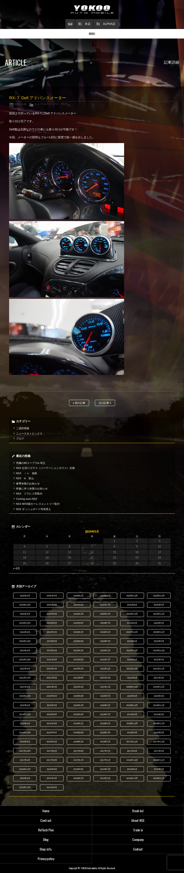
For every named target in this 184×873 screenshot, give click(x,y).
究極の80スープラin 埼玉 (30, 463)
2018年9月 (52, 732)
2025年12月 (132, 596)
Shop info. (46, 848)
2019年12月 (132, 705)
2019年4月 (25, 723)
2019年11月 (159, 705)
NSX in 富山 (25, 478)
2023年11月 (159, 632)
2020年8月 (78, 696)
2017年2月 (78, 760)
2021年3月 (52, 687)
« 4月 (16, 568)
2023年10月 (25, 641)
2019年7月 (105, 714)
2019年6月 (132, 714)
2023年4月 (25, 650)
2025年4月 (25, 614)
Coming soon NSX (26, 498)
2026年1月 (105, 596)
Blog (46, 839)
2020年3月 (52, 705)
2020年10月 (25, 696)
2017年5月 (159, 751)
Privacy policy (46, 858)
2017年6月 (132, 751)
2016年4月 (25, 778)
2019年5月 (159, 714)
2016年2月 (78, 778)
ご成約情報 (22, 428)
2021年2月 (78, 687)
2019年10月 (25, 714)
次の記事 (105, 403)
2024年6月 (132, 623)
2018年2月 (78, 741)
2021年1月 (105, 687)
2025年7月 (105, 605)
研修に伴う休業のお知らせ (32, 488)
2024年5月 (159, 623)
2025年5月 (159, 605)
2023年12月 (132, 632)
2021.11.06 (20, 104)
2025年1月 (105, 614)
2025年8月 (78, 605)
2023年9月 (52, 641)
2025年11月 (159, 596)
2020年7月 (105, 696)
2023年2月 (78, 650)
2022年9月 (52, 659)
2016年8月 (78, 769)
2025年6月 (132, 605)
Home (46, 810)
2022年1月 (105, 668)
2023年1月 (105, 650)
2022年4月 (25, 668)
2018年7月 (105, 732)
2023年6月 (132, 641)
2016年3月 (52, 778)
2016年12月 (132, 760)
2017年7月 (105, 751)
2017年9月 (52, 751)
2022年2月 (78, 668)
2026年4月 (25, 596)
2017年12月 (132, 741)
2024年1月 (105, 632)
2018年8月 (78, 732)
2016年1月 (105, 778)
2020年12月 (132, 687)
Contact (138, 848)
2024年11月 (159, 614)
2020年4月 (25, 705)
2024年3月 (52, 632)
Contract (46, 820)
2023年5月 (159, 641)
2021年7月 (105, 678)
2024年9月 (52, 623)
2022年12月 (132, 650)
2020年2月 (78, 705)
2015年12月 (132, 778)
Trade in (138, 829)
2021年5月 (159, 678)
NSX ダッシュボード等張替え (33, 509)
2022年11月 (159, 650)
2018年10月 (25, 732)
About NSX (137, 820)
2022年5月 (159, 659)
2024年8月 (78, 623)
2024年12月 (132, 614)
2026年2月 (78, 596)
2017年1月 (105, 760)
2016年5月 (159, 769)
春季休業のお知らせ (28, 483)
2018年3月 (52, 741)
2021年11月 (159, 668)
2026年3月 (52, 596)
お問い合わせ (70, 24)
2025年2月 (78, 614)
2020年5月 (159, 696)
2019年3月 (52, 723)
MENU (92, 34)
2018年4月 (25, 741)
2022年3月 (52, 668)
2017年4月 (25, 760)
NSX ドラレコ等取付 (29, 493)
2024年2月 (78, 632)
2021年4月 (25, 687)
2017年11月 (159, 741)
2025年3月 (52, 614)
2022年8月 (78, 659)
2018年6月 (132, 732)
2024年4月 (25, 632)
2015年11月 (159, 778)
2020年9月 (52, 696)
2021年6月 (132, 678)
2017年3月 (52, 760)
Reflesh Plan (46, 829)
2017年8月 (78, 751)
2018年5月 (159, 732)
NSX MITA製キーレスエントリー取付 (38, 503)
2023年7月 (105, 641)
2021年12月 (132, 668)
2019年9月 (52, 714)
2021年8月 (78, 678)
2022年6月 (132, 659)
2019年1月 (105, 723)
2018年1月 (105, 741)
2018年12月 (132, 723)
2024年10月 (25, 623)
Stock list (138, 810)
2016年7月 (105, 769)
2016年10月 (25, 769)
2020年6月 (132, 696)
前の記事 (79, 403)
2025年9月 (52, 605)
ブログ (63, 104)
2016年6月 (132, 769)
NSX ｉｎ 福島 (26, 473)
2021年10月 (25, 678)
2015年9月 (52, 787)
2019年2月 (78, 723)
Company (138, 839)
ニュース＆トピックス (46, 104)
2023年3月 (52, 650)
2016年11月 (159, 760)
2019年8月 (78, 714)
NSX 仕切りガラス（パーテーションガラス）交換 (45, 468)
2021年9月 (52, 678)
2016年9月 (52, 769)
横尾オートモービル (92, 9)
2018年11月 (159, 723)
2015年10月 (25, 787)
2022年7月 (105, 659)
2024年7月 (105, 623)
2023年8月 (78, 641)
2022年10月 (25, 659)
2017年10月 (25, 751)
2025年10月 (25, 605)
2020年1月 (105, 705)
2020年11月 (159, 687)
